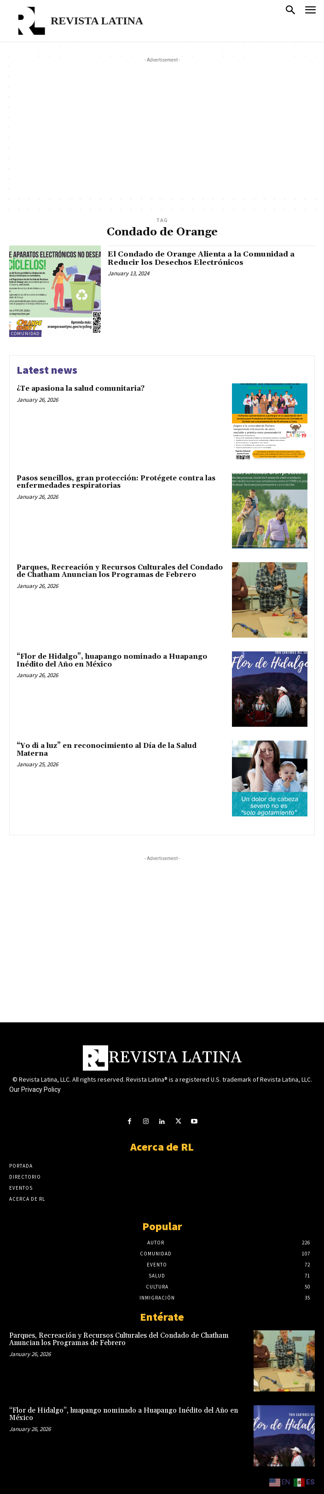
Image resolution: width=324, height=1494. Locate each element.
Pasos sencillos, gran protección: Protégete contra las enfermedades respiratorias (116, 482)
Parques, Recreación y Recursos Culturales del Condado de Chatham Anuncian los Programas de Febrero (120, 571)
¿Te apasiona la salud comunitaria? (81, 388)
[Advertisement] (166, 129)
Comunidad (25, 333)
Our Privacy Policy (35, 1089)
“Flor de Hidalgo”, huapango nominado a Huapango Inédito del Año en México (112, 660)
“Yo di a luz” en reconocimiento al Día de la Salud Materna (107, 749)
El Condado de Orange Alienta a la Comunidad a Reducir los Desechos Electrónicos (201, 258)
